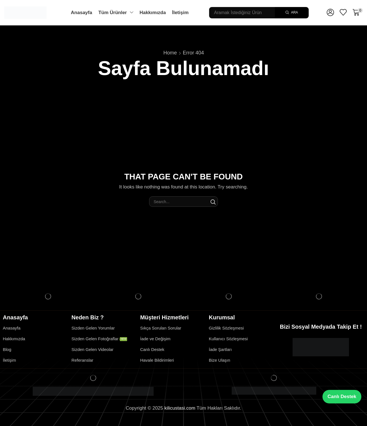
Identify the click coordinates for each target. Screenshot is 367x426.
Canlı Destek (342, 396)
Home (170, 53)
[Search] (292, 12)
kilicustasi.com (179, 408)
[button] (330, 12)
